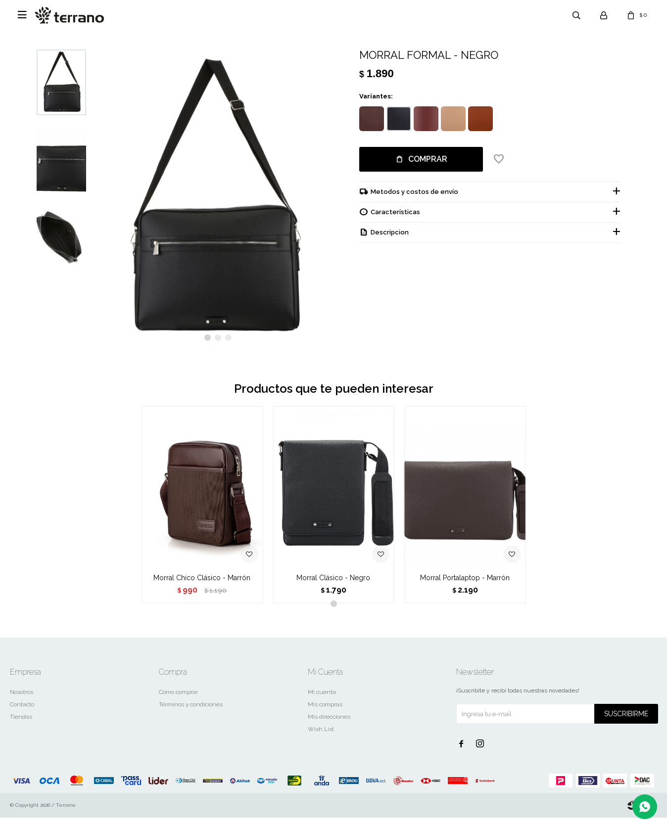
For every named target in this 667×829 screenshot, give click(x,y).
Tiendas (21, 728)
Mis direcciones (329, 728)
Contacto (22, 715)
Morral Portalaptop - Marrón (465, 589)
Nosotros (21, 703)
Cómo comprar (178, 703)
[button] (207, 349)
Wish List (321, 740)
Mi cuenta (322, 703)
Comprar (427, 159)
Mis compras (325, 715)
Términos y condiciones (191, 715)
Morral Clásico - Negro (333, 589)
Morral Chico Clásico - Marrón (201, 589)
